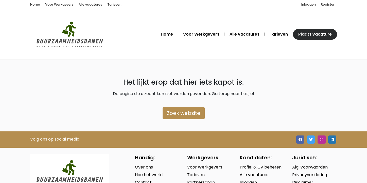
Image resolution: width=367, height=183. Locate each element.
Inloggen (308, 4)
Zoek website (183, 113)
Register (328, 4)
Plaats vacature (315, 34)
